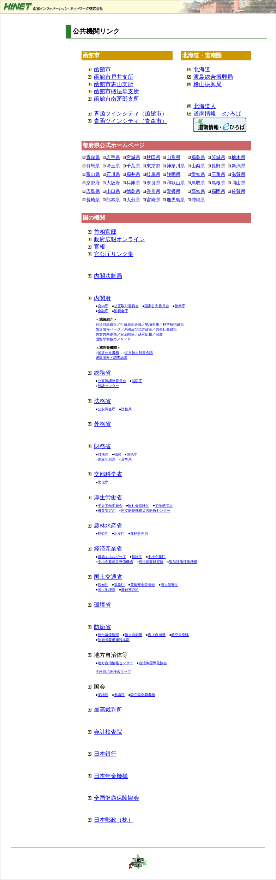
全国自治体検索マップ (113, 671)
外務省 (102, 424)
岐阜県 (153, 174)
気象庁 (119, 585)
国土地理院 (106, 589)
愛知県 (198, 174)
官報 (99, 247)
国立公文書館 (108, 353)
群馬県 (93, 165)
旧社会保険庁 (138, 505)
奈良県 (153, 182)
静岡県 (173, 174)
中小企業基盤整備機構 (115, 562)
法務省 (102, 401)
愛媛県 (173, 191)
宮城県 (133, 157)
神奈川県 (176, 165)
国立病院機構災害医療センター (145, 510)
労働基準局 (164, 505)
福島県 (198, 157)
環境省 (102, 605)
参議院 (119, 695)
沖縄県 (198, 199)
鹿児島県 (176, 199)
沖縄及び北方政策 (138, 329)
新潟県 (238, 165)
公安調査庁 (106, 409)
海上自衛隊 (157, 635)
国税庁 (132, 454)
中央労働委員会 (110, 505)
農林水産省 (108, 526)
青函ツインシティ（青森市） (130, 121)
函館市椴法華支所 (116, 91)
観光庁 (103, 585)
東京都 (153, 165)
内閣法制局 (108, 276)
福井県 (133, 174)
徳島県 (133, 191)
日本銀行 (105, 754)
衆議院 (103, 695)
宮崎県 (153, 199)
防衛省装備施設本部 (114, 640)
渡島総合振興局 (213, 77)
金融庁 (103, 311)
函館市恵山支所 (113, 84)
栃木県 (238, 157)
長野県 (218, 165)
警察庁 (180, 306)
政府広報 (145, 334)
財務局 (103, 454)
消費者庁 (121, 311)
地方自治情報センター (115, 663)
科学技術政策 (173, 324)
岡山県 (238, 182)
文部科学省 (108, 474)
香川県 (153, 191)
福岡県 (218, 191)
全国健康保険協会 (116, 798)
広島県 (93, 191)
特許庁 (137, 557)
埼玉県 (113, 165)
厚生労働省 (108, 497)
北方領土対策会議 (139, 353)
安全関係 (127, 334)
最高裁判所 (108, 710)
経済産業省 (108, 549)
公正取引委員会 (126, 306)
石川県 (113, 174)
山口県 (113, 191)
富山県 (93, 174)
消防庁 (137, 381)
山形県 (173, 157)
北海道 (201, 69)
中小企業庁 (157, 557)
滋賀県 (238, 174)
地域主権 (152, 324)
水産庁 (119, 533)
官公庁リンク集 (113, 254)
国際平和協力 (106, 339)
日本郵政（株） (113, 820)
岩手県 (113, 157)
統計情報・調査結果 (111, 357)
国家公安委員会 (156, 306)
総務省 (102, 373)
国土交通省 (108, 577)
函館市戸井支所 (113, 77)
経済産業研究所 (151, 562)
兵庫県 (133, 182)
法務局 (126, 409)
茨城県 (218, 157)
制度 (159, 334)
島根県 (218, 182)
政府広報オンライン (119, 239)
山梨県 (198, 165)
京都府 (93, 182)
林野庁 (103, 533)
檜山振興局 (207, 84)
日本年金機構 (111, 776)
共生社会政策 (166, 329)
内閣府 (102, 298)
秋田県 (153, 157)
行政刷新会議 (131, 324)
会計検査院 (108, 732)
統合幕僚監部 (108, 635)
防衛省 (102, 627)
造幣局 (126, 459)
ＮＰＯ (125, 339)
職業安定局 (106, 510)
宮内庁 (103, 306)
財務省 (102, 446)
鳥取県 (198, 182)
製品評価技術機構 (183, 562)
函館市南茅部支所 (116, 99)
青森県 (93, 157)
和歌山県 (176, 182)
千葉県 (133, 165)
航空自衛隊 (180, 635)
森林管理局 (139, 533)
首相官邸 (105, 232)
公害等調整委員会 (112, 381)
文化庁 (103, 482)
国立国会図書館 (142, 695)
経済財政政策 (106, 324)
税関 (117, 454)
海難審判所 (130, 589)
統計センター (108, 386)
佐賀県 (238, 191)
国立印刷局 (106, 459)
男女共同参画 (106, 334)
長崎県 (93, 199)
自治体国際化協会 (153, 663)
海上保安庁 (169, 585)
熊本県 (113, 199)
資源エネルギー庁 (112, 557)
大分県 (133, 199)
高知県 (198, 191)
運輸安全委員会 (142, 585)
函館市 (102, 69)
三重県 (218, 174)
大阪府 (113, 182)
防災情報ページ (108, 329)
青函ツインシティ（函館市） (130, 114)
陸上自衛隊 (133, 635)
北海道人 (204, 106)
